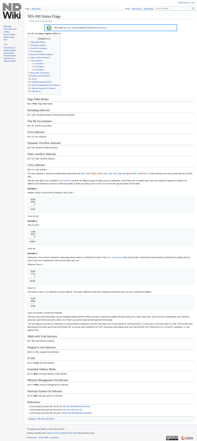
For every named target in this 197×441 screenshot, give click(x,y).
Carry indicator (47, 21)
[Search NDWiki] (175, 9)
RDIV (144, 173)
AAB (119, 173)
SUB (88, 173)
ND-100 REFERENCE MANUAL (76, 406)
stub (69, 28)
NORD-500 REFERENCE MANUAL (77, 413)
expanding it (101, 28)
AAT (115, 173)
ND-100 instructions (46, 419)
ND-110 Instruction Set (72, 410)
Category (32, 419)
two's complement (114, 257)
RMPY (135, 173)
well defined (65, 181)
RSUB (100, 173)
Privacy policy (32, 438)
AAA (106, 173)
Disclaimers (54, 438)
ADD (83, 173)
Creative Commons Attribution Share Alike (61, 433)
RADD (93, 173)
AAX (110, 173)
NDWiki (90, 28)
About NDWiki (43, 438)
